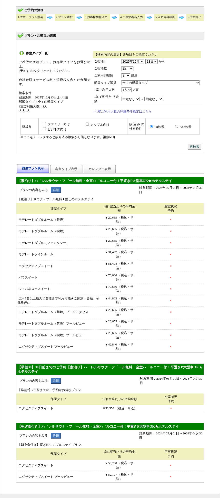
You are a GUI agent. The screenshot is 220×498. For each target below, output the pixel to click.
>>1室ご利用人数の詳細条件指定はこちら (122, 111)
